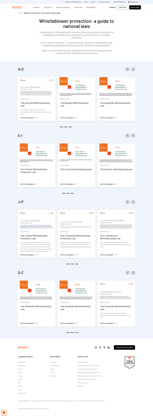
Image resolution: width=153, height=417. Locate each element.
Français (20, 377)
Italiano (20, 373)
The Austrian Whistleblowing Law (35, 104)
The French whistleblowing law (76, 169)
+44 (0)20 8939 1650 (119, 2)
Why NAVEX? (91, 7)
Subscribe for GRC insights (124, 348)
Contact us (112, 7)
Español (20, 380)
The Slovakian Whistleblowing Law (75, 309)
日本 (19, 384)
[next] (133, 69)
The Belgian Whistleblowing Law (74, 104)
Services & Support (63, 7)
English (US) (21, 363)
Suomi (20, 391)
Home (19, 13)
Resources (78, 7)
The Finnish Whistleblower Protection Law (34, 171)
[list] (134, 2)
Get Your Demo (135, 7)
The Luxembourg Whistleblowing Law (110, 238)
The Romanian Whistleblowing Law (35, 309)
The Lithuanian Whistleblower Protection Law (75, 238)
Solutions (47, 7)
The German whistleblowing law (116, 169)
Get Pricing (122, 7)
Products (36, 7)
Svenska (20, 387)
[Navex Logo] (17, 7)
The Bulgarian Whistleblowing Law (115, 104)
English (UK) (21, 366)
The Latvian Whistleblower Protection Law (34, 238)
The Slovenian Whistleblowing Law (115, 309)
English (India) (22, 394)
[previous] (128, 69)
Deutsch (20, 370)
